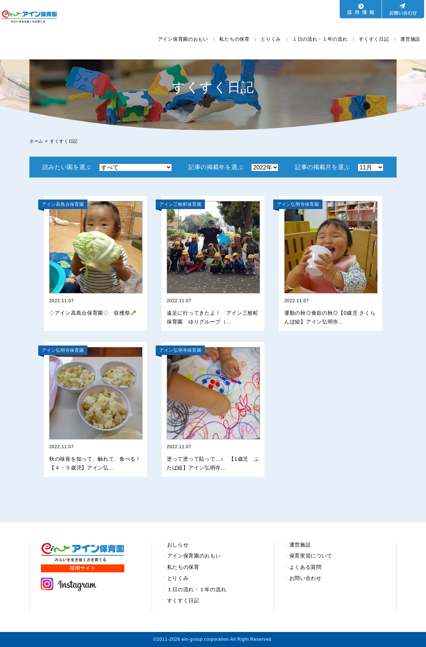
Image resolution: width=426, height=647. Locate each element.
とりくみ (271, 39)
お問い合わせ (305, 578)
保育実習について (311, 556)
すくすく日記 (374, 39)
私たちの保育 (234, 39)
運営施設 (410, 39)
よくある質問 (305, 567)
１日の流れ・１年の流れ (320, 39)
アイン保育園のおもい (183, 39)
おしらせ (178, 545)
